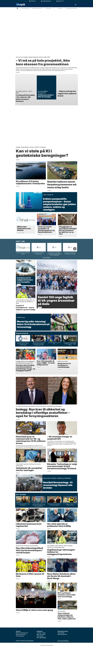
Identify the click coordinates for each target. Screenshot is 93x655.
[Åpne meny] (17, 8)
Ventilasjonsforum (46, 1)
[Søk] (76, 5)
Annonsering (48, 8)
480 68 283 (43, 645)
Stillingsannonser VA (36, 8)
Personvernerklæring (63, 648)
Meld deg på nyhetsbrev (71, 8)
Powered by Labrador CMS (46, 653)
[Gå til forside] (20, 5)
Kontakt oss (59, 8)
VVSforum (33, 1)
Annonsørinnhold (25, 8)
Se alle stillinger (46, 260)
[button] (74, 251)
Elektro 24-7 (61, 1)
